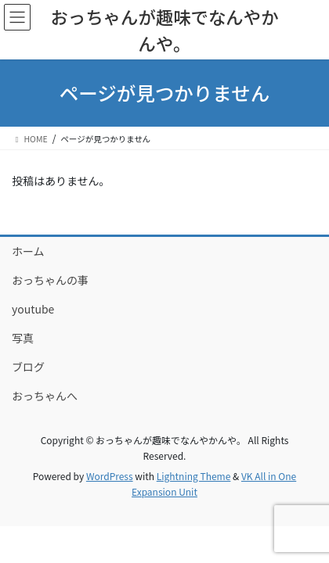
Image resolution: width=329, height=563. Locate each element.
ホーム (28, 251)
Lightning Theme (194, 475)
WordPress (109, 475)
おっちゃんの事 (50, 280)
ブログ (28, 367)
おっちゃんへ (45, 395)
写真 (23, 338)
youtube (33, 309)
